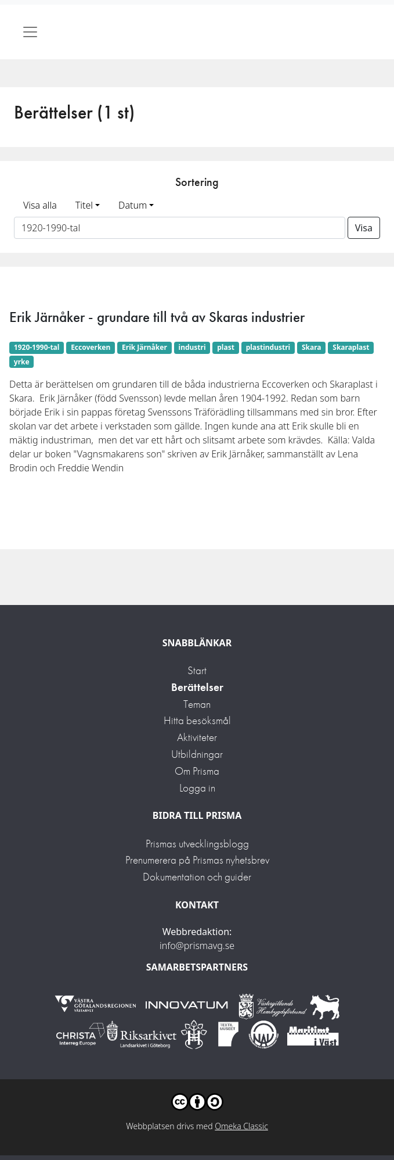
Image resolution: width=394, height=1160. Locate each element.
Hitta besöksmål (197, 720)
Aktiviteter (197, 737)
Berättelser (197, 687)
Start (197, 670)
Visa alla (40, 205)
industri (192, 347)
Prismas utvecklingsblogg (197, 843)
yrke (22, 362)
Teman (197, 704)
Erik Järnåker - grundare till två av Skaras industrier (157, 317)
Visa (364, 227)
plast (225, 347)
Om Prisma (197, 771)
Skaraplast (350, 347)
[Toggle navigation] (30, 32)
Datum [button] (132, 205)
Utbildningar (197, 754)
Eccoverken (90, 347)
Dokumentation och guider (197, 876)
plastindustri (268, 347)
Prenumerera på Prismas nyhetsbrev (197, 860)
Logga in (197, 788)
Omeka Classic (241, 1126)
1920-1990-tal (37, 347)
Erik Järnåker (144, 347)
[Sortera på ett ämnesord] (179, 228)
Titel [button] (84, 205)
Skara (311, 347)
